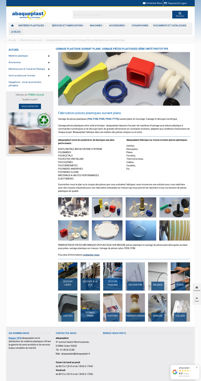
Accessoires (117, 25)
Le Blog (16, 31)
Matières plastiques (32, 25)
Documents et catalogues (169, 25)
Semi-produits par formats (22, 75)
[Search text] (122, 14)
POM (95, 119)
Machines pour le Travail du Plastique (27, 69)
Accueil (14, 49)
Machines (96, 25)
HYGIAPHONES (140, 25)
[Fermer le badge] (196, 367)
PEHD (108, 119)
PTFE (115, 119)
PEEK (102, 119)
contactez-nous (91, 255)
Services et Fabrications (67, 25)
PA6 (90, 119)
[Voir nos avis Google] (184, 372)
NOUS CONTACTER (30, 106)
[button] (176, 3)
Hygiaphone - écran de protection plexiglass (25, 84)
